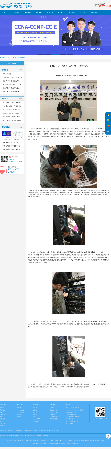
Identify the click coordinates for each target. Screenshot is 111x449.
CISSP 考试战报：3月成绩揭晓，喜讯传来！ (17, 120)
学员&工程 (15, 57)
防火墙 (35, 412)
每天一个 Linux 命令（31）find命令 (14, 84)
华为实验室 (20, 414)
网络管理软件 (69, 419)
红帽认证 (2, 412)
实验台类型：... (18, 139)
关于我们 (94, 12)
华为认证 (2, 419)
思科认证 (2, 410)
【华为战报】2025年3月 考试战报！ (14, 117)
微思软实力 (28, 430)
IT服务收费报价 (54, 416)
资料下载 (83, 12)
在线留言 (12, 172)
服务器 (35, 408)
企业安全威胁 (69, 423)
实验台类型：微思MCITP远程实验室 (14, 142)
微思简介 (10, 430)
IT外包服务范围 (54, 412)
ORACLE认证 (3, 414)
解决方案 (69, 404)
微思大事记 (19, 430)
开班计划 (50, 12)
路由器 (35, 414)
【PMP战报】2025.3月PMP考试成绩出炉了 (16, 109)
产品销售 (36, 404)
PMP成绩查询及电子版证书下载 (13, 106)
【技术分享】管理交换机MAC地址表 (14, 81)
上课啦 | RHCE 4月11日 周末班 (12, 77)
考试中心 (61, 12)
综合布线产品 (36, 419)
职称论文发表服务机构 (42, 435)
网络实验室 (20, 404)
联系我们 (53, 430)
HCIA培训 (31, 435)
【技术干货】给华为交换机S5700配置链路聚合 (17, 91)
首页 (5, 12)
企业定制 (2, 423)
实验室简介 (20, 408)
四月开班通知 (7, 74)
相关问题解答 (53, 419)
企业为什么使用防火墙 (72, 421)
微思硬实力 (37, 430)
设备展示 (19, 416)
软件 (34, 416)
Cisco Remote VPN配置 (72, 408)
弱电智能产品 (36, 421)
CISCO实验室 (20, 410)
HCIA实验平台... (6, 139)
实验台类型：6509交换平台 (11, 146)
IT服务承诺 (53, 414)
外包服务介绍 (53, 410)
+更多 (21, 70)
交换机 (35, 410)
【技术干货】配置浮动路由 (11, 88)
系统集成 (28, 12)
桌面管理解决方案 (71, 412)
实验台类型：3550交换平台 (11, 149)
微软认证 (2, 416)
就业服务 (72, 12)
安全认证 (2, 421)
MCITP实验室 (20, 412)
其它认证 (2, 425)
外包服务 (52, 404)
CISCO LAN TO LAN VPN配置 (74, 410)
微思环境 (45, 430)
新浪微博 (15, 156)
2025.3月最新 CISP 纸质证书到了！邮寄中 (16, 113)
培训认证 (17, 12)
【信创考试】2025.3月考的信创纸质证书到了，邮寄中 (20, 102)
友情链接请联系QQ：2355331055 (16, 435)
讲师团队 (39, 12)
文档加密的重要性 (71, 414)
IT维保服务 (53, 408)
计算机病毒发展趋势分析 (73, 416)
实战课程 (2, 408)
